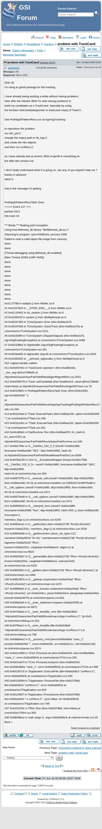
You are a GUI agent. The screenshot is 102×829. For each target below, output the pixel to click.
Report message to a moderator (85, 728)
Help (51, 37)
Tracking (49, 44)
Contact (18, 793)
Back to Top (52, 765)
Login (81, 37)
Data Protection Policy (74, 793)
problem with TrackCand (23, 62)
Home (94, 37)
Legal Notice (49, 793)
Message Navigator (14, 54)
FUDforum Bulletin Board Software (61, 802)
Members (65, 37)
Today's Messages (23, 50)
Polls (40, 50)
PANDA (18, 44)
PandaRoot (33, 44)
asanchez (14, 67)
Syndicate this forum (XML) (76, 771)
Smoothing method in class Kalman (79, 747)
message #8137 (47, 63)
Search (37, 37)
